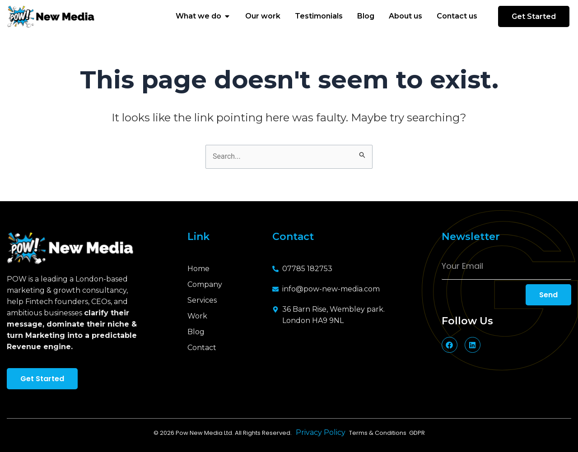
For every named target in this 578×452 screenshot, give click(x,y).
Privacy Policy (322, 432)
